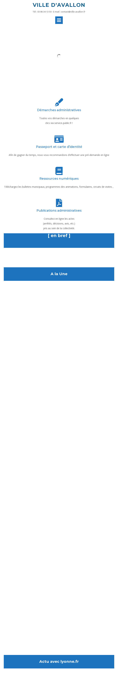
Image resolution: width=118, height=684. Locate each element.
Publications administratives (59, 210)
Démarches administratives (59, 110)
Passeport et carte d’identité (59, 147)
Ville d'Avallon (59, 5)
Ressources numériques (59, 178)
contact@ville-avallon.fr (73, 11)
